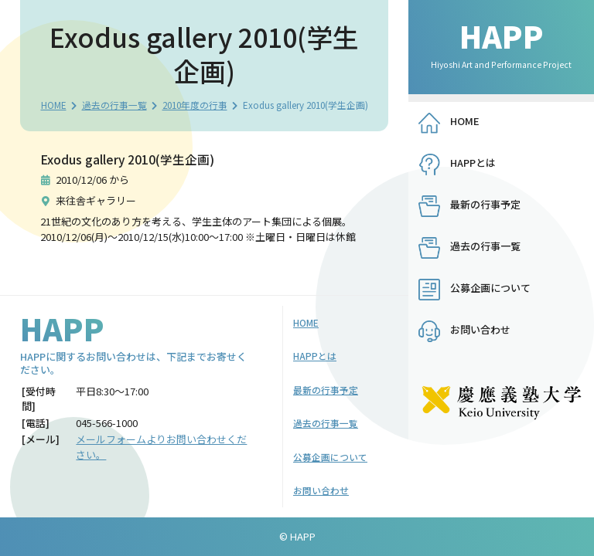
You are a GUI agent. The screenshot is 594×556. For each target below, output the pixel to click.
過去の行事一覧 (114, 104)
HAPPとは (473, 162)
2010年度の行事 (194, 104)
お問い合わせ (480, 329)
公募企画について (490, 287)
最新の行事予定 (485, 204)
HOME (54, 104)
